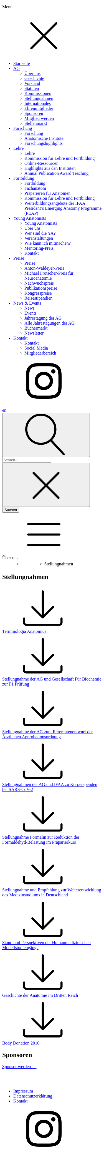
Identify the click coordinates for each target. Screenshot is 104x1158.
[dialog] (52, 203)
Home (8, 564)
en (4, 410)
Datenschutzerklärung (32, 1096)
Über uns (29, 564)
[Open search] (46, 435)
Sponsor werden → (19, 1066)
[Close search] (46, 485)
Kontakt (20, 1101)
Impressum (23, 1091)
